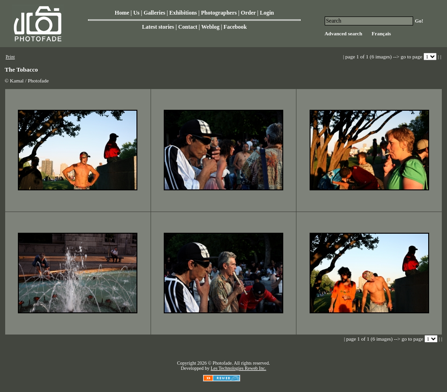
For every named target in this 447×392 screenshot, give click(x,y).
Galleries (154, 12)
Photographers (219, 12)
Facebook (235, 27)
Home (122, 12)
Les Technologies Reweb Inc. (238, 368)
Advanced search (343, 33)
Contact (188, 27)
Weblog (210, 27)
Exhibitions (183, 12)
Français (381, 33)
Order (248, 12)
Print (10, 56)
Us (136, 12)
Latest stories (158, 27)
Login (267, 12)
